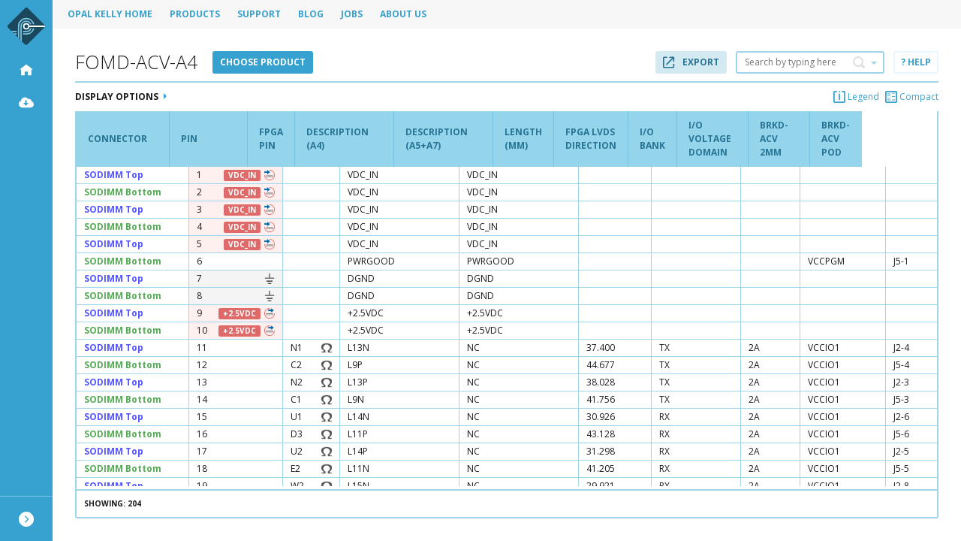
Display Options (121, 96)
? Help (916, 62)
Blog (311, 14)
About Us (403, 14)
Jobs (352, 14)
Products (195, 14)
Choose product (263, 62)
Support (259, 14)
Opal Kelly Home (110, 14)
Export (691, 62)
